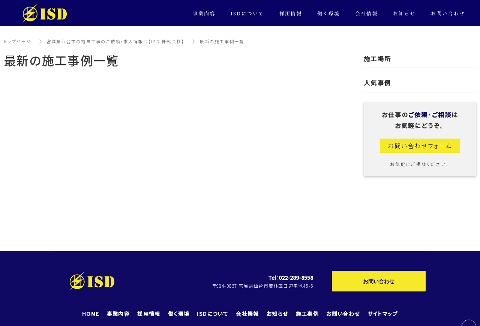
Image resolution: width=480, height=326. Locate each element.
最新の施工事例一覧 (236, 41)
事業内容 (204, 13)
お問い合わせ (378, 280)
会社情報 (366, 13)
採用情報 (290, 13)
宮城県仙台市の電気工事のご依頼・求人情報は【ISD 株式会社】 (122, 41)
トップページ (18, 41)
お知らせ (404, 13)
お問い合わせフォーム (420, 145)
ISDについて (247, 13)
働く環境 (328, 13)
